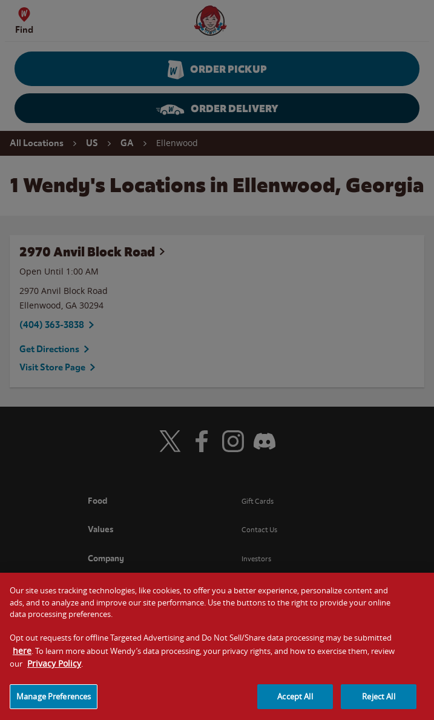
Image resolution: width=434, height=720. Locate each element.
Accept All (294, 706)
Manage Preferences (53, 706)
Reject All (378, 706)
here (22, 660)
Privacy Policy (54, 673)
